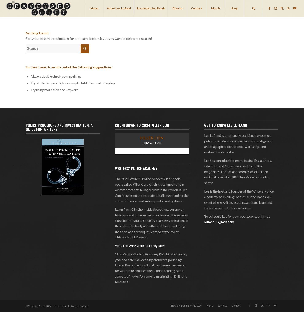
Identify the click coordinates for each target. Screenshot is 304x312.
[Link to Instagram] (276, 8)
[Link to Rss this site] (288, 8)
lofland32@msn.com (219, 222)
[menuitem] (94, 8)
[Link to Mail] (295, 8)
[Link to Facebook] (269, 8)
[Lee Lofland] (39, 8)
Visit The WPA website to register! (140, 246)
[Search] (253, 8)
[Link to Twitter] (282, 8)
